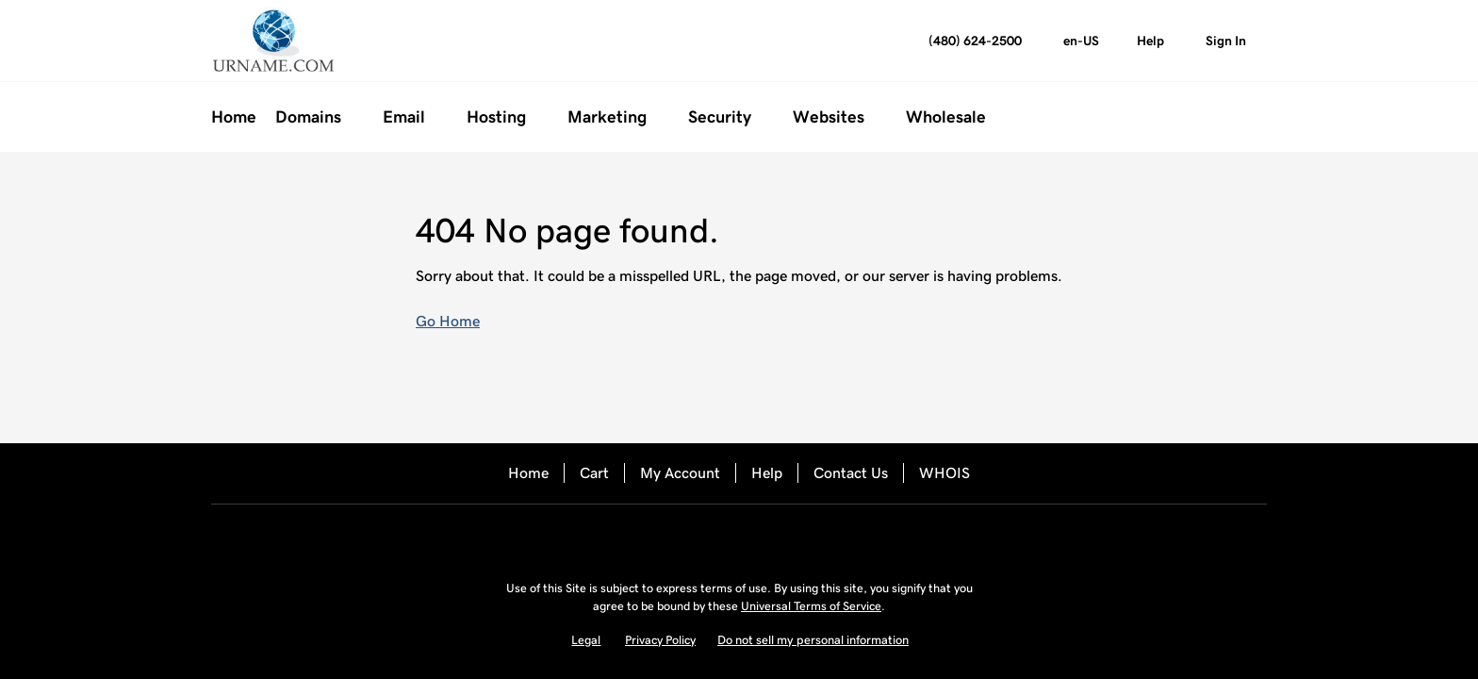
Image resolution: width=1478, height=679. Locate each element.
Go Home (448, 321)
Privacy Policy (660, 640)
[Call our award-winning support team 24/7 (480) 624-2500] (1150, 41)
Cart (594, 473)
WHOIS (944, 473)
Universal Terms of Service (811, 606)
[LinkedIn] (791, 537)
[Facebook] (686, 537)
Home (528, 473)
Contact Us (850, 473)
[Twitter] (739, 537)
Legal (585, 640)
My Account (680, 473)
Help (766, 473)
